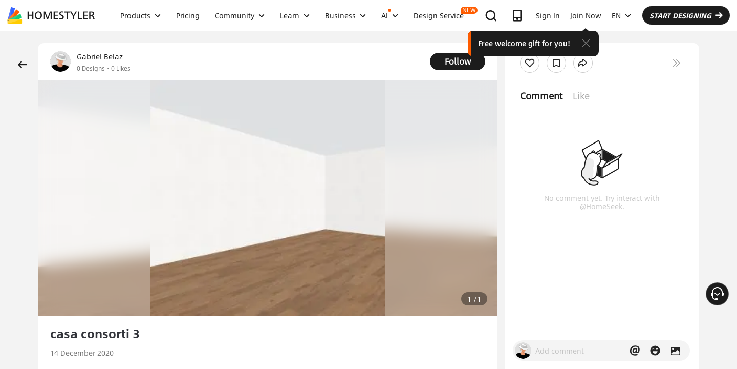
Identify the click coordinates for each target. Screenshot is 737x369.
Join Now (585, 15)
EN (621, 15)
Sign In (548, 15)
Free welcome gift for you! (524, 43)
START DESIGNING (686, 15)
